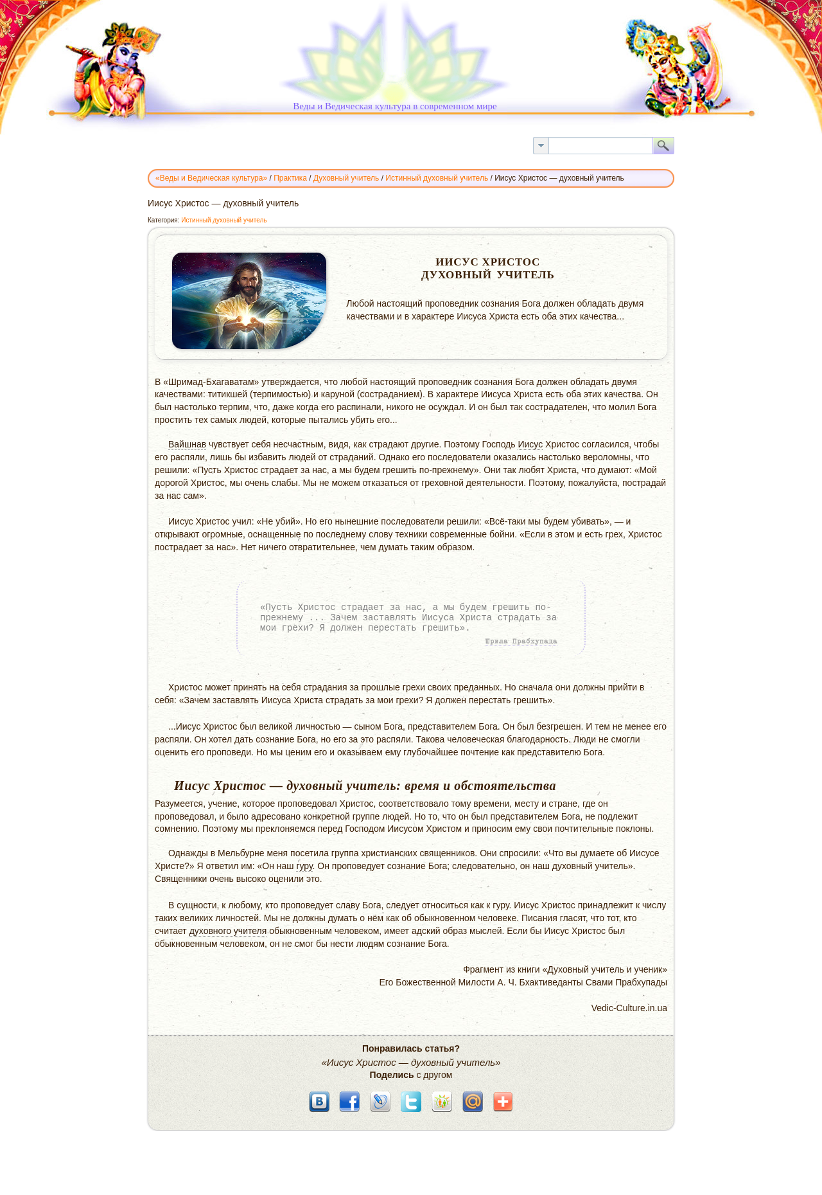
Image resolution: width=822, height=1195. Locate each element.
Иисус (530, 444)
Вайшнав (187, 444)
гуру (304, 866)
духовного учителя (228, 931)
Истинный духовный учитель (224, 220)
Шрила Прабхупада (521, 641)
